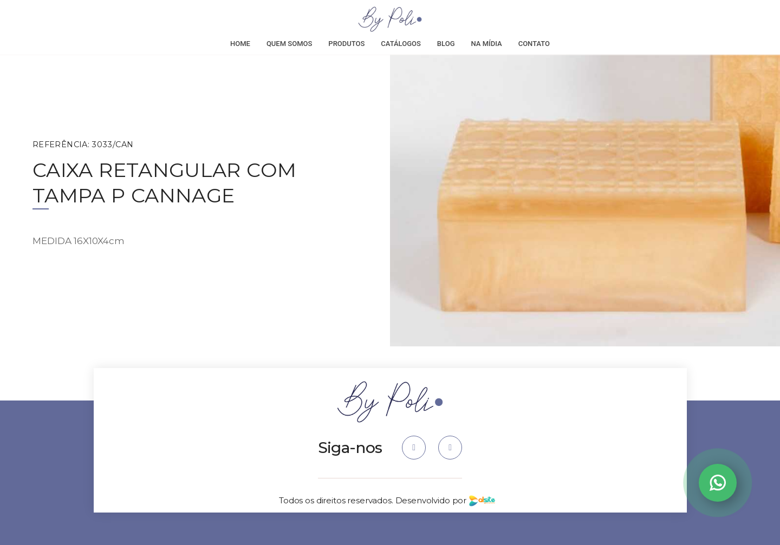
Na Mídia (486, 44)
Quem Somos (289, 44)
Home (240, 44)
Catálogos (401, 44)
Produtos (346, 44)
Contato (534, 44)
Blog (446, 44)
